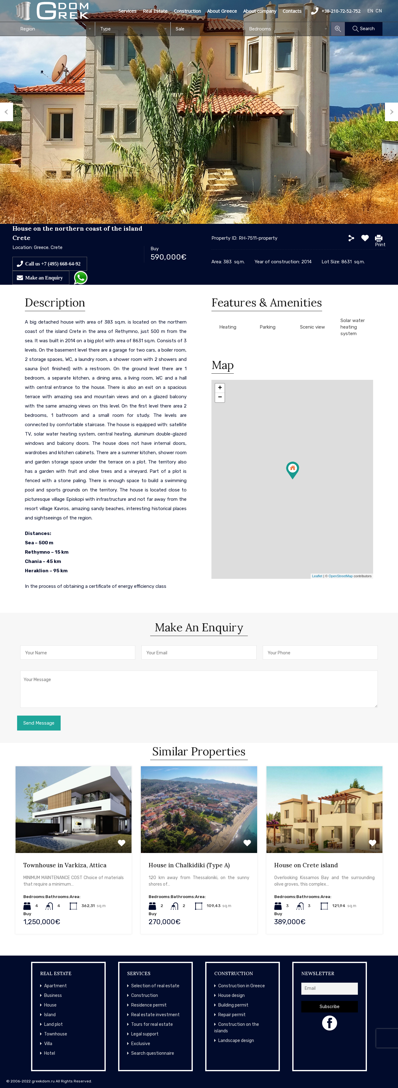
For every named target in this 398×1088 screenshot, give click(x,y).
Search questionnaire (152, 1053)
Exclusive (140, 1043)
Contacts (292, 11)
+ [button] (220, 388)
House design (231, 995)
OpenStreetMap (341, 576)
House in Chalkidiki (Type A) (189, 865)
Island (50, 1014)
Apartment (55, 986)
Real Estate (155, 11)
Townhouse (55, 1034)
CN (379, 11)
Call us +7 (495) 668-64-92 (53, 263)
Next (391, 112)
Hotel (49, 1053)
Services (127, 11)
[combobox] (55, 29)
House (50, 1005)
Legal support (145, 1034)
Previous (6, 112)
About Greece (222, 11)
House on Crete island (306, 865)
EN (370, 11)
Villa (48, 1043)
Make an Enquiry (44, 277)
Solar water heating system (352, 327)
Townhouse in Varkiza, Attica (65, 865)
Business (53, 995)
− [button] (220, 397)
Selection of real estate (155, 986)
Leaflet (317, 576)
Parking (267, 327)
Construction (187, 11)
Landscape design (236, 1040)
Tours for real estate (152, 1024)
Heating (227, 327)
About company (259, 11)
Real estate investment (155, 1014)
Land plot (53, 1024)
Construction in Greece (241, 986)
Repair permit (232, 1014)
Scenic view (312, 327)
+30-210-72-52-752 (335, 11)
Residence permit (149, 1005)
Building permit (233, 1005)
